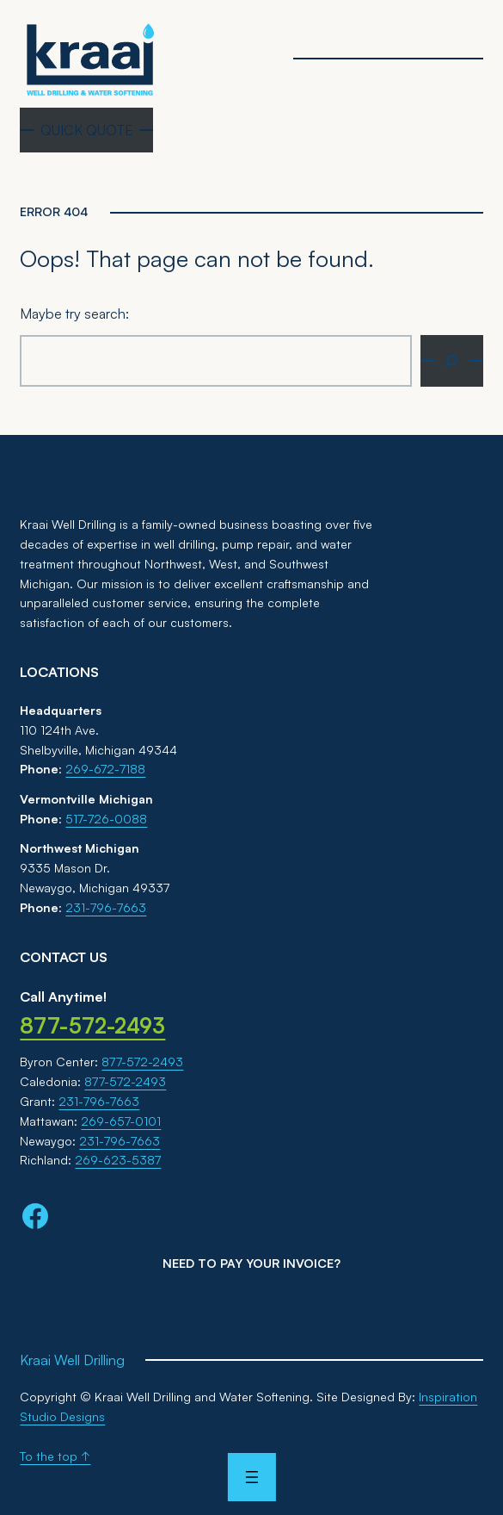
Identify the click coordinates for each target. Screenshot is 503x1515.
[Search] (451, 360)
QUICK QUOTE (86, 130)
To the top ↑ (55, 1456)
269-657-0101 (121, 1121)
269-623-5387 (118, 1159)
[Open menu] (251, 1477)
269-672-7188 (105, 768)
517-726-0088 (106, 818)
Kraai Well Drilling (72, 1360)
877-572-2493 (142, 1061)
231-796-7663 (105, 907)
